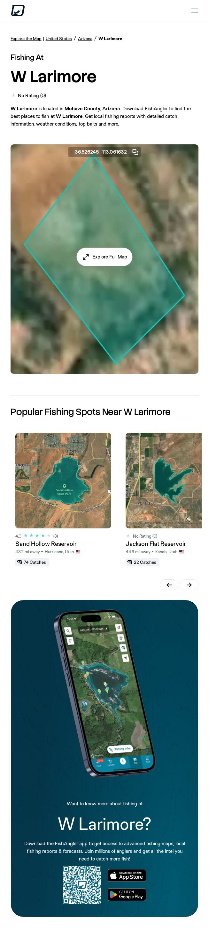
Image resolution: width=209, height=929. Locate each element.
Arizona (85, 38)
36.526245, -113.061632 (107, 152)
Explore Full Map (109, 256)
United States (59, 38)
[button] (105, 257)
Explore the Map (26, 38)
